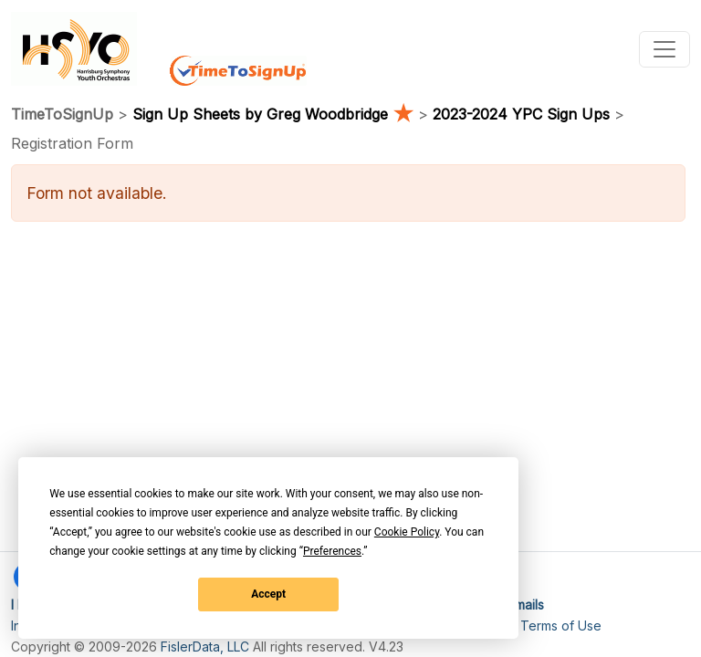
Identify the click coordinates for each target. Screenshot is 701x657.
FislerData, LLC (205, 646)
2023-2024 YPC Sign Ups (521, 114)
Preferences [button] (332, 551)
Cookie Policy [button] (406, 532)
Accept (268, 594)
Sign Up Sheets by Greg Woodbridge (275, 114)
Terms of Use (561, 625)
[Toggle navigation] (664, 49)
